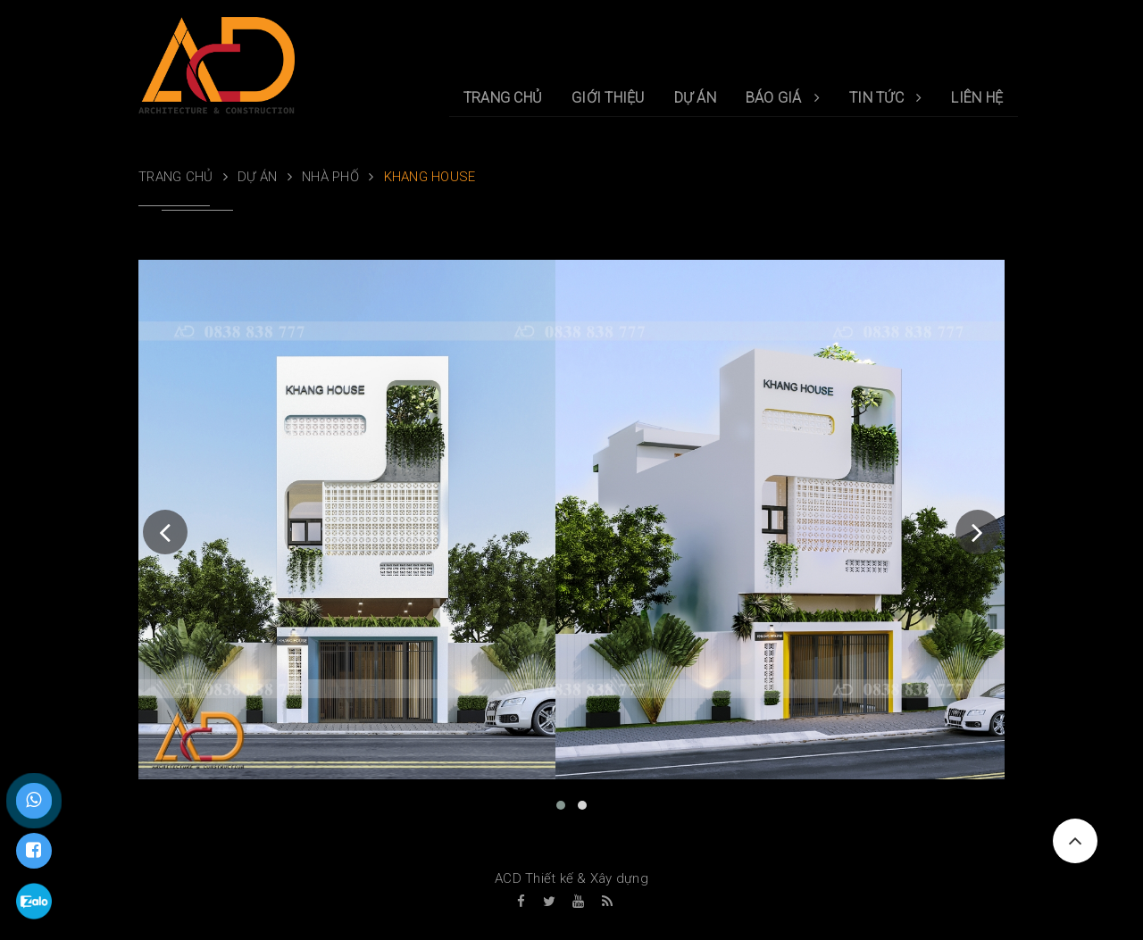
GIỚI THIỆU (608, 97)
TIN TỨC (885, 97)
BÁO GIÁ (783, 97)
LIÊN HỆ (977, 97)
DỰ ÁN (695, 97)
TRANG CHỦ (502, 97)
